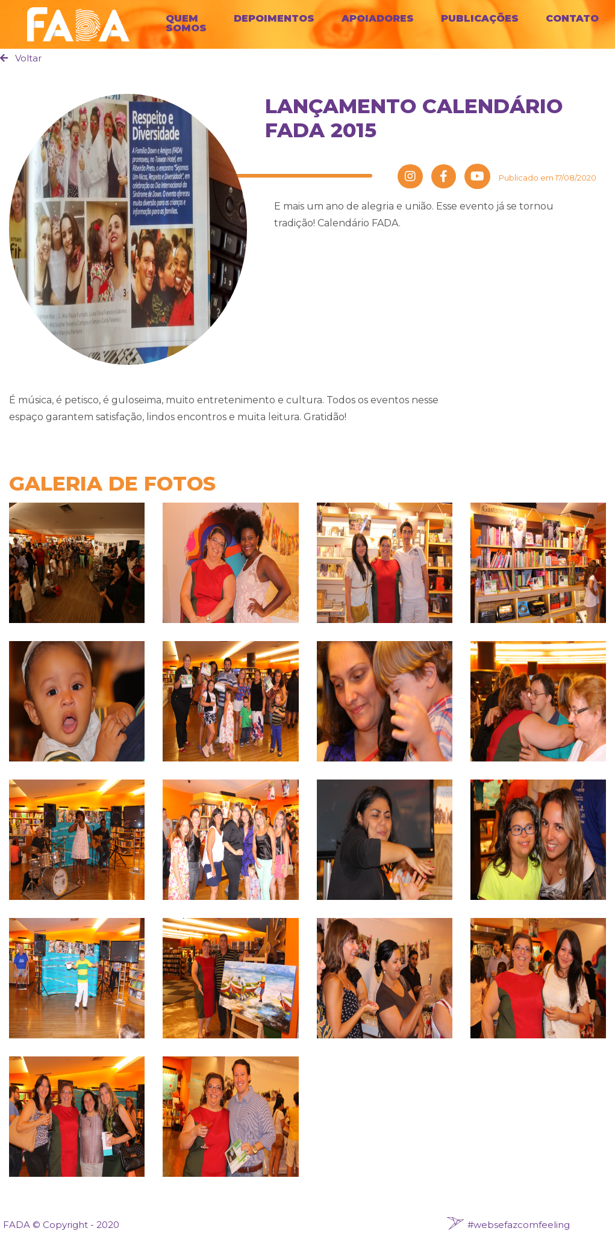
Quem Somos (186, 23)
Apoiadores (378, 18)
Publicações (480, 18)
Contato (572, 18)
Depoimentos (274, 18)
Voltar (21, 58)
